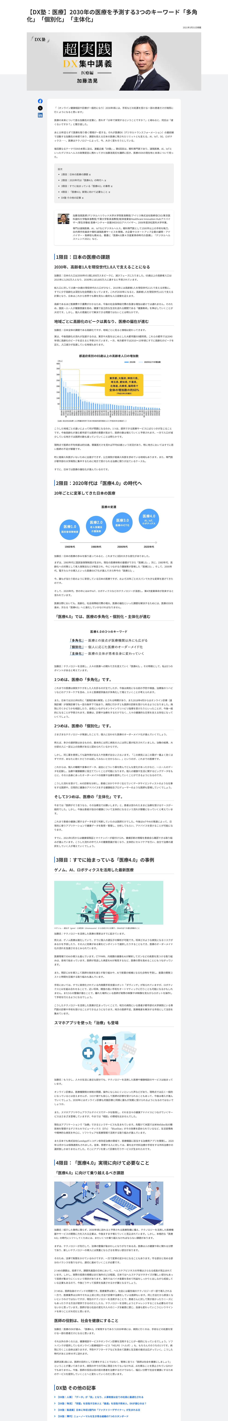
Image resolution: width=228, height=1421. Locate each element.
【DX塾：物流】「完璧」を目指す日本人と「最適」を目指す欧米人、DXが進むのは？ (100, 1403)
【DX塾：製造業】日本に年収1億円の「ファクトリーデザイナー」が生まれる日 (97, 1410)
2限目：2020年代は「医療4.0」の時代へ (83, 180)
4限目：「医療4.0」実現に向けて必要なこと (86, 192)
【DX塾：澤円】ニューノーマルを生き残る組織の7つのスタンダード (91, 1416)
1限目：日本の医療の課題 (76, 174)
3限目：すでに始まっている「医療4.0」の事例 (87, 186)
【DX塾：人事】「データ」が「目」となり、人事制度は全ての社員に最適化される (99, 1397)
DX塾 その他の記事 (72, 197)
